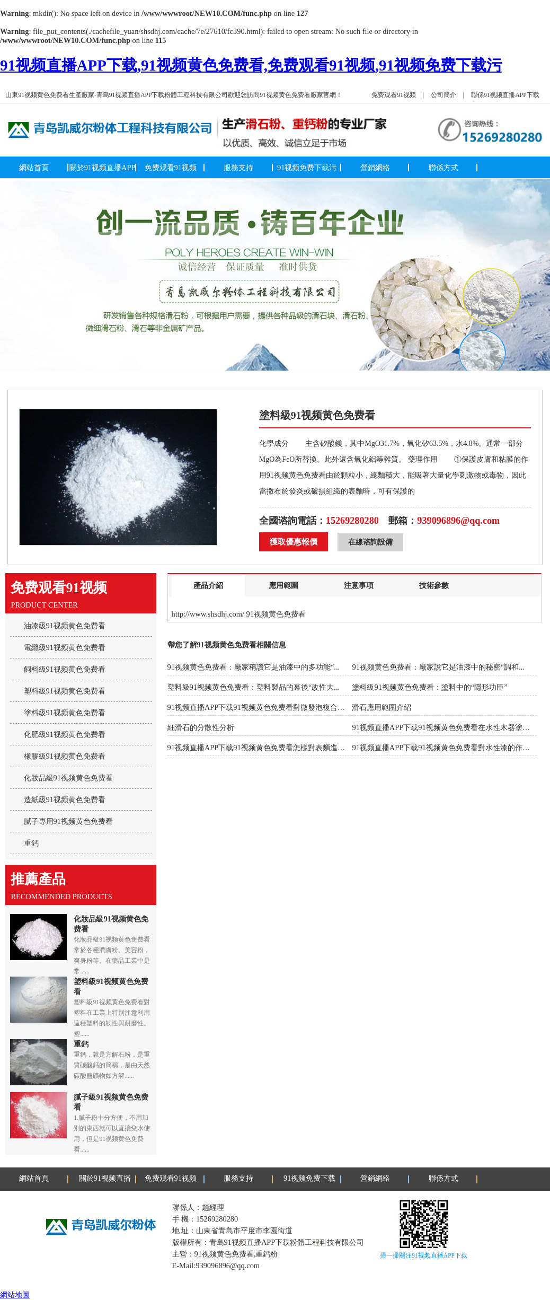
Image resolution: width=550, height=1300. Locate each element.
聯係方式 (443, 167)
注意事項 (359, 585)
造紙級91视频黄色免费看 (64, 799)
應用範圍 (283, 585)
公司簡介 (443, 95)
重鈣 (31, 843)
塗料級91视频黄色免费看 (64, 712)
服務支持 (238, 167)
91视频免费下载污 (306, 167)
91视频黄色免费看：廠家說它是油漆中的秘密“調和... (438, 667)
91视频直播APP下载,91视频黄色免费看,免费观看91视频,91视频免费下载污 (251, 65)
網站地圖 (15, 1294)
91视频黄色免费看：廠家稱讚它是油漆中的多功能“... (253, 667)
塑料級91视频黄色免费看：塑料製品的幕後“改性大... (253, 687)
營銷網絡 (375, 167)
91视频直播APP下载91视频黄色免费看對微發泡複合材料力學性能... (277, 707)
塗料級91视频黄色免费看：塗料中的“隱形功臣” (429, 687)
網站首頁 (34, 167)
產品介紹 (208, 585)
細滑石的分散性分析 (200, 727)
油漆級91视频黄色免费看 (64, 625)
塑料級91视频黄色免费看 (64, 691)
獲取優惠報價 (293, 542)
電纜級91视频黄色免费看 (64, 647)
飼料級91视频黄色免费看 (64, 669)
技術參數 (434, 585)
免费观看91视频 (393, 95)
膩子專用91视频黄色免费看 (68, 821)
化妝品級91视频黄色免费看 (68, 778)
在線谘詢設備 (370, 542)
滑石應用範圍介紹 (381, 707)
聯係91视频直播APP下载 (505, 95)
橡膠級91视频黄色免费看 (64, 756)
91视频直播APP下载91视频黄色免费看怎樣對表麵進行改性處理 (271, 747)
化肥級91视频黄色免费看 (64, 734)
